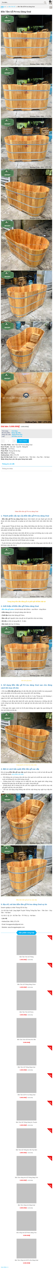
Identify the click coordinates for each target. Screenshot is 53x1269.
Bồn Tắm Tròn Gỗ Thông (27, 957)
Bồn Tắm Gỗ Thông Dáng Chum (26, 984)
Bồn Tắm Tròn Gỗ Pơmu (26, 1012)
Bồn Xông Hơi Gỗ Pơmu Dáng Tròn (26, 1232)
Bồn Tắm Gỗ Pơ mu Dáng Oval (26, 1094)
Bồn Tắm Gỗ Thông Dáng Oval (26, 1067)
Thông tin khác (7, 468)
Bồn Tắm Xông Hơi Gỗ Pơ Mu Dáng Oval (26, 1260)
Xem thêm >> (4, 1267)
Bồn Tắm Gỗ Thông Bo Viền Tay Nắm (26, 1150)
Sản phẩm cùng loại (26, 933)
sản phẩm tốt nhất (17, 774)
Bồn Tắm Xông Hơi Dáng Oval (26, 1205)
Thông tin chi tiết (8, 464)
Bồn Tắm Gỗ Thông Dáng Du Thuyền (26, 1122)
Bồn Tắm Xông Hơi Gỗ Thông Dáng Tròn (26, 1177)
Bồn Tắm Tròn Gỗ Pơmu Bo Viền (26, 1039)
